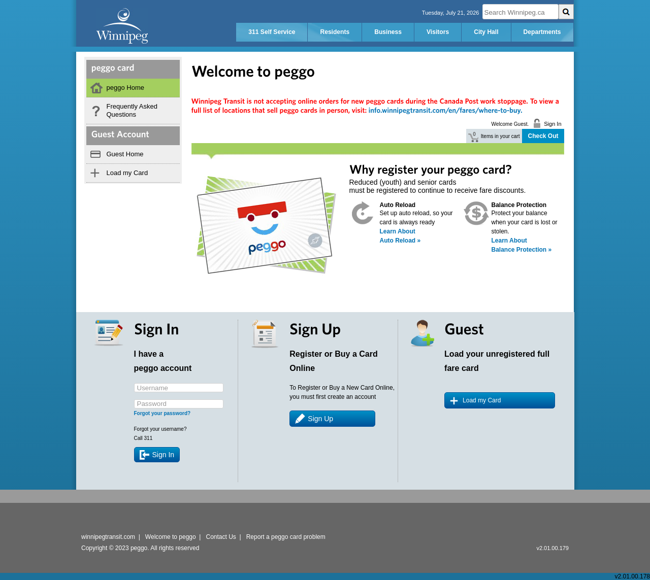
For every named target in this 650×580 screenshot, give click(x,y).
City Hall (486, 32)
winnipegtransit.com (108, 536)
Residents (334, 32)
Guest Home (125, 154)
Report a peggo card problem (286, 536)
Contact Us (221, 536)
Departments (542, 32)
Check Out (543, 136)
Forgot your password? (162, 413)
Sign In (163, 455)
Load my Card (127, 173)
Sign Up (320, 419)
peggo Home (125, 87)
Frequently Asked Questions (132, 110)
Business (388, 32)
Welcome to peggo (170, 536)
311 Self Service (271, 32)
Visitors (438, 32)
